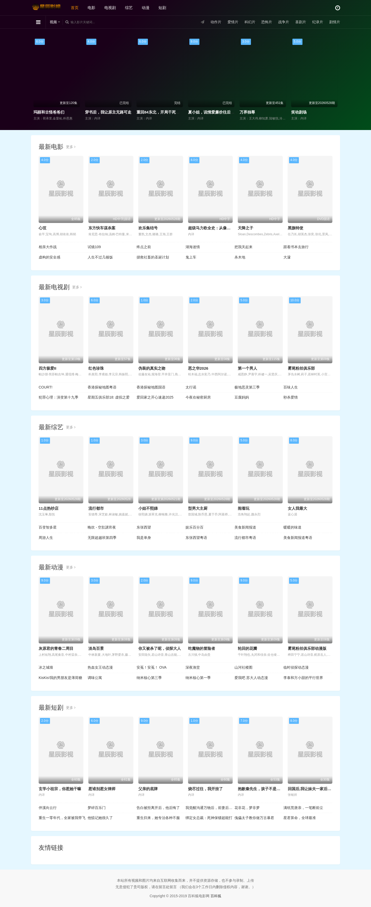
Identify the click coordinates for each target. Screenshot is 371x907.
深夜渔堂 (192, 667)
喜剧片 (300, 22)
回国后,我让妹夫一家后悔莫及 (313, 789)
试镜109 (94, 247)
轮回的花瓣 (247, 648)
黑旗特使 (295, 228)
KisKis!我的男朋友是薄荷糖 (60, 678)
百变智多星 (48, 527)
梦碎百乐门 (97, 808)
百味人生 (290, 387)
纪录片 (317, 22)
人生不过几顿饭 (100, 257)
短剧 (162, 7)
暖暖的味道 (292, 527)
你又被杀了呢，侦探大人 (159, 648)
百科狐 (215, 896)
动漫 (145, 7)
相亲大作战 (48, 247)
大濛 (287, 257)
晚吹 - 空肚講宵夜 (102, 527)
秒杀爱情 (290, 397)
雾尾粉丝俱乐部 (301, 368)
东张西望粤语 (196, 538)
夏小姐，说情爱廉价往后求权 (213, 112)
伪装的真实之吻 (151, 368)
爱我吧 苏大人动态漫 (251, 678)
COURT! (45, 387)
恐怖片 (266, 22)
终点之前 (144, 247)
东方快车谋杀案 (101, 228)
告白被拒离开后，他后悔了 (158, 808)
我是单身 (144, 538)
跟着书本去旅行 (296, 247)
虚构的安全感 (49, 257)
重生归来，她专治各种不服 (158, 818)
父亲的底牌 (148, 789)
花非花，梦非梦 (247, 808)
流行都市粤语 (245, 538)
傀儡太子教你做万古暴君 (254, 818)
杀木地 (239, 257)
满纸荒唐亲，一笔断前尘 (303, 808)
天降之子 (245, 228)
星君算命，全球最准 (299, 818)
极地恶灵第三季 (247, 387)
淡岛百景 (96, 648)
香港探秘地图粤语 (102, 387)
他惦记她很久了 (100, 818)
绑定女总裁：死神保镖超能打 (208, 818)
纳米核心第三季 (149, 678)
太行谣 (190, 387)
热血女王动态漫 (100, 667)
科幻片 (249, 22)
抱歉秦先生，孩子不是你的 (261, 789)
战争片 (283, 22)
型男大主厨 (197, 508)
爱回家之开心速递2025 (155, 397)
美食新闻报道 (245, 527)
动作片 (215, 22)
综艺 (129, 7)
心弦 (42, 228)
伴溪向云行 (48, 808)
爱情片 (232, 22)
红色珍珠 (96, 368)
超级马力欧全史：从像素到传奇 (215, 228)
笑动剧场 (299, 112)
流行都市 (96, 508)
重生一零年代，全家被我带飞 (62, 818)
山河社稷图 (243, 667)
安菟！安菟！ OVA (151, 667)
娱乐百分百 (194, 527)
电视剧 (110, 7)
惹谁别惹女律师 (101, 789)
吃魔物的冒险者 (201, 648)
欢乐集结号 (148, 228)
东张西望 (144, 527)
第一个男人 (247, 368)
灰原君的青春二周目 (56, 648)
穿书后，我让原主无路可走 (108, 112)
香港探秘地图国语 (151, 387)
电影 (91, 7)
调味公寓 (95, 678)
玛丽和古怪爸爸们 (48, 112)
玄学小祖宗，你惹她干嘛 (60, 789)
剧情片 (334, 22)
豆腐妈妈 (241, 397)
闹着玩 (243, 508)
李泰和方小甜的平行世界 (303, 678)
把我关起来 (243, 247)
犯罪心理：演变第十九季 (58, 397)
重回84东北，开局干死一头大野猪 (166, 112)
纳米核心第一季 (198, 678)
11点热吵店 (48, 508)
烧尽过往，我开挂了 (205, 789)
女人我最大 (297, 508)
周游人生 (46, 538)
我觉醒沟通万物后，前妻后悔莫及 (209, 808)
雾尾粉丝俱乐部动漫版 (307, 648)
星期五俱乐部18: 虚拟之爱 (109, 397)
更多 (70, 147)
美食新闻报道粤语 (297, 538)
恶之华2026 (198, 368)
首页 (75, 7)
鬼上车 (190, 257)
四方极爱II (47, 368)
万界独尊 (247, 112)
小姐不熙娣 (148, 508)
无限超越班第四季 (102, 538)
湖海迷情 (192, 247)
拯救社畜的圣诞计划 (153, 257)
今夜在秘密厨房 (198, 397)
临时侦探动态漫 (296, 667)
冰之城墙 (46, 667)
